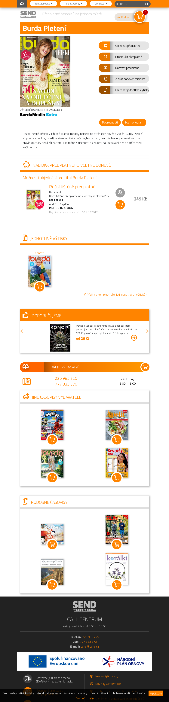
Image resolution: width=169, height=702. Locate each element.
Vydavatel (100, 3)
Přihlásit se (123, 17)
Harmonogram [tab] (134, 122)
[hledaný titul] (129, 4)
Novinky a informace (108, 683)
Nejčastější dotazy (106, 676)
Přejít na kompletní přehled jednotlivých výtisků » (115, 294)
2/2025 (39, 253)
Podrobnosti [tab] (110, 122)
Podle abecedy (73, 3)
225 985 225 (66, 378)
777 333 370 (66, 384)
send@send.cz (90, 646)
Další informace (84, 698)
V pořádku (156, 693)
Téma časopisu (43, 3)
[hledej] (147, 4)
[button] (124, 45)
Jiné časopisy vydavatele (52, 397)
